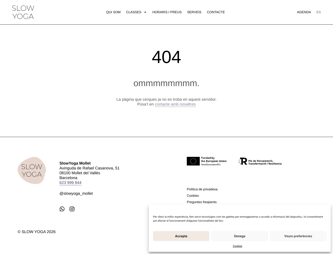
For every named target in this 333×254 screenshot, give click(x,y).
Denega (239, 236)
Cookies (237, 246)
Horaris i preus (167, 12)
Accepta (181, 236)
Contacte (216, 12)
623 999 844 (70, 182)
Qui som (113, 12)
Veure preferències (298, 236)
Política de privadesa (202, 189)
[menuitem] (318, 12)
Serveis (194, 12)
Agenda (304, 12)
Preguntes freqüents (202, 202)
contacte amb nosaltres (175, 104)
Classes (136, 12)
